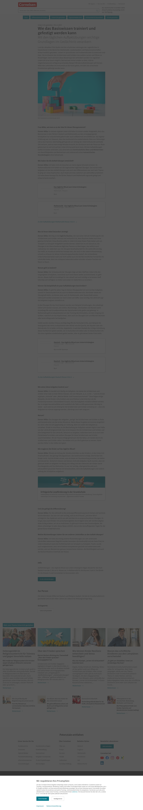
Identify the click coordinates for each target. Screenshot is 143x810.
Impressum (40, 806)
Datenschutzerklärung (54, 806)
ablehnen (75, 792)
